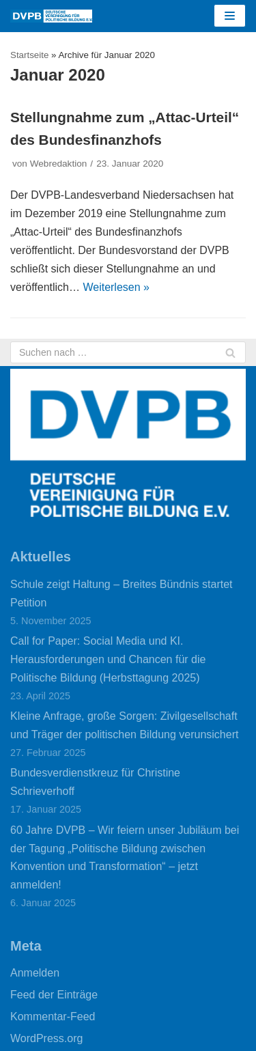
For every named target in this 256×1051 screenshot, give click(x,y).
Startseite (29, 55)
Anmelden (34, 973)
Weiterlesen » (116, 287)
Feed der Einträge (54, 994)
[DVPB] (51, 16)
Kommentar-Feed (53, 1016)
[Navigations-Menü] (230, 15)
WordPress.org (46, 1038)
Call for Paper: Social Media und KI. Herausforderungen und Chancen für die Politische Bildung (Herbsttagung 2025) (107, 659)
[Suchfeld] (128, 352)
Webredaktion (58, 163)
